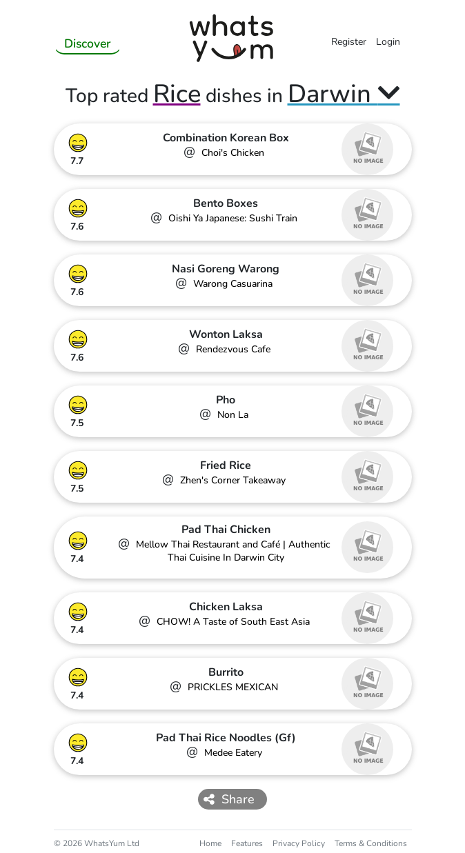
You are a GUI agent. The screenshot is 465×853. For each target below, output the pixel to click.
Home (210, 843)
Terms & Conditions (371, 843)
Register (348, 41)
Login (388, 41)
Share (229, 799)
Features (247, 843)
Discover (87, 43)
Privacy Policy (299, 843)
